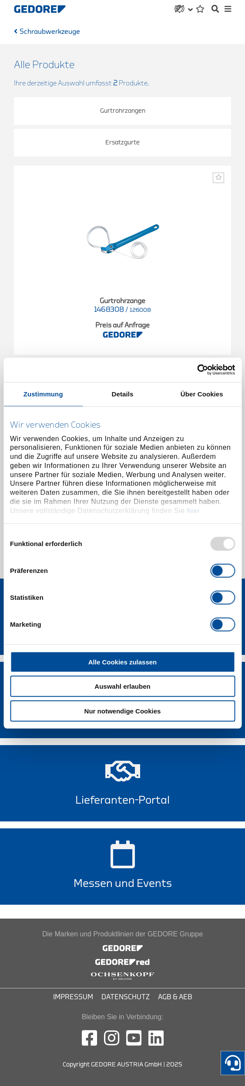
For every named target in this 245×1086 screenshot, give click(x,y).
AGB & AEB (175, 997)
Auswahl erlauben (122, 686)
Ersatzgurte (122, 142)
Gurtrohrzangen (122, 111)
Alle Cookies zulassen (122, 661)
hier (193, 510)
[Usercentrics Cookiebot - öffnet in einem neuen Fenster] (197, 370)
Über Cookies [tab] (202, 393)
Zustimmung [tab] (43, 393)
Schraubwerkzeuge (50, 31)
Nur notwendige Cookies (122, 710)
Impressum (73, 997)
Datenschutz (125, 997)
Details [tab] (123, 393)
